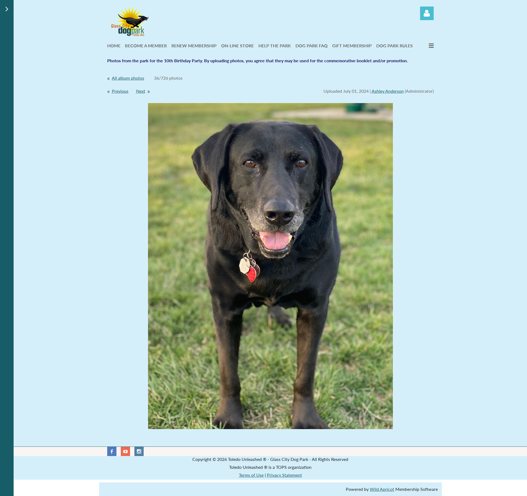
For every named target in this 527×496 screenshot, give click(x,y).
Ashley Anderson (388, 91)
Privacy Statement (284, 475)
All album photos (128, 77)
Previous (120, 91)
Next (140, 91)
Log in (427, 13)
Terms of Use (251, 475)
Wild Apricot (382, 489)
